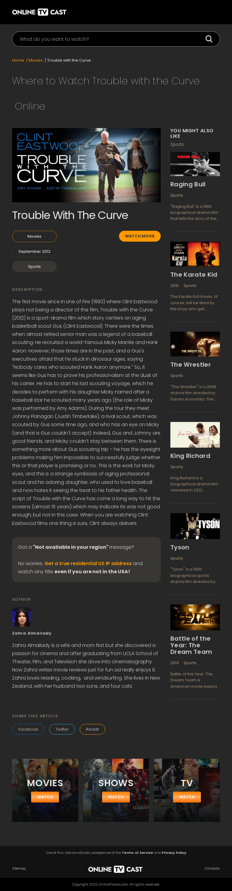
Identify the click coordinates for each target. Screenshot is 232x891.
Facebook (28, 729)
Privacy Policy (174, 852)
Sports (34, 266)
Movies (34, 236)
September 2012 (34, 251)
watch (45, 797)
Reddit (92, 729)
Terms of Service (137, 852)
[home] (44, 11)
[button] (211, 12)
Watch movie (140, 236)
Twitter (62, 729)
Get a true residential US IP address (88, 563)
